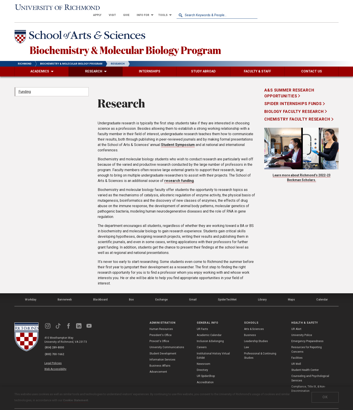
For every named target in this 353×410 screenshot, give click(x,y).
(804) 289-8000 (55, 339)
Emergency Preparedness (307, 333)
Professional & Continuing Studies (260, 347)
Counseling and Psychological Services (310, 370)
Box (131, 292)
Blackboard (100, 292)
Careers (202, 339)
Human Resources (161, 321)
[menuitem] (178, 7)
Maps (291, 292)
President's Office (160, 327)
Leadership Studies (256, 333)
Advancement (158, 363)
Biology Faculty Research (294, 105)
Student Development (162, 345)
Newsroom (203, 355)
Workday (30, 292)
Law (246, 339)
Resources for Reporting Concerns (306, 341)
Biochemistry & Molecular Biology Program (131, 42)
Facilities (297, 349)
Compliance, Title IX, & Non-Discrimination (308, 380)
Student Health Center (305, 362)
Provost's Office (159, 333)
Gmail (193, 292)
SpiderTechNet (228, 292)
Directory (202, 362)
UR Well (296, 355)
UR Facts (202, 321)
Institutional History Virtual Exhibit (213, 347)
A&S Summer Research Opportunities (289, 86)
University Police (301, 327)
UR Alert (296, 321)
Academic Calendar (209, 327)
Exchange (162, 292)
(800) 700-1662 (55, 345)
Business (250, 327)
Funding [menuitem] (24, 85)
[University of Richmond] (54, 7)
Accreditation (205, 374)
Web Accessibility (57, 359)
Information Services (162, 351)
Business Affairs (159, 357)
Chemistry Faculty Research (297, 112)
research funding (179, 174)
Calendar (322, 292)
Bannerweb (65, 292)
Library (262, 292)
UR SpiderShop (206, 368)
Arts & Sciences (254, 321)
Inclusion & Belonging (210, 333)
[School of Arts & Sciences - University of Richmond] (82, 30)
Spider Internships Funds (293, 97)
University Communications (166, 339)
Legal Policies (54, 354)
